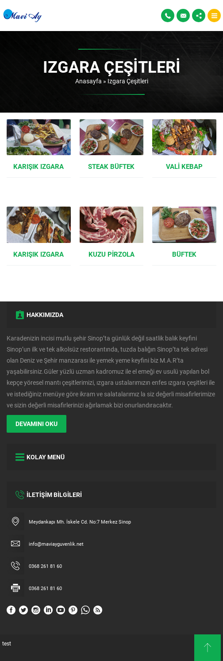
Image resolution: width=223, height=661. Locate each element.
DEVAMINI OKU (36, 423)
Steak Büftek (111, 166)
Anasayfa (88, 81)
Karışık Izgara (38, 166)
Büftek (184, 254)
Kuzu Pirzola (111, 254)
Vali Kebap (184, 166)
